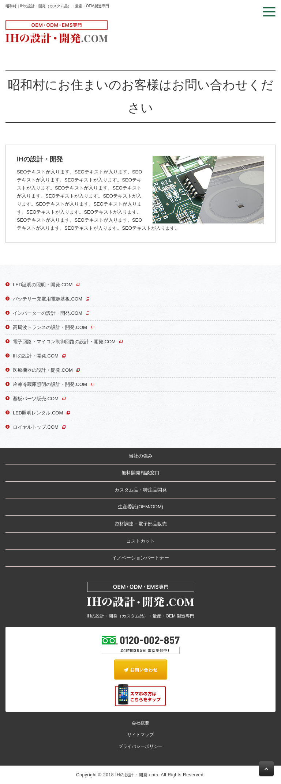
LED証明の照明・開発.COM (42, 284)
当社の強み (141, 456)
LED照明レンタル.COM (38, 413)
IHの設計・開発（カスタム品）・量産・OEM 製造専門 (141, 600)
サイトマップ (140, 734)
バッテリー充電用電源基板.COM (47, 299)
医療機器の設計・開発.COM (43, 370)
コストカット (140, 541)
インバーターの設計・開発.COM (47, 313)
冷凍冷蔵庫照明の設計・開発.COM (50, 384)
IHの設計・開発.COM (36, 356)
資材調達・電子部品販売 (141, 524)
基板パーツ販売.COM (36, 398)
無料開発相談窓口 (140, 472)
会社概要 (140, 723)
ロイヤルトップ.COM (36, 427)
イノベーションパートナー (140, 558)
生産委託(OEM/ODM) (140, 506)
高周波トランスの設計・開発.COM (50, 327)
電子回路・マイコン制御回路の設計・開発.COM (64, 341)
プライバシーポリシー (140, 746)
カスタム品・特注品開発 (141, 490)
